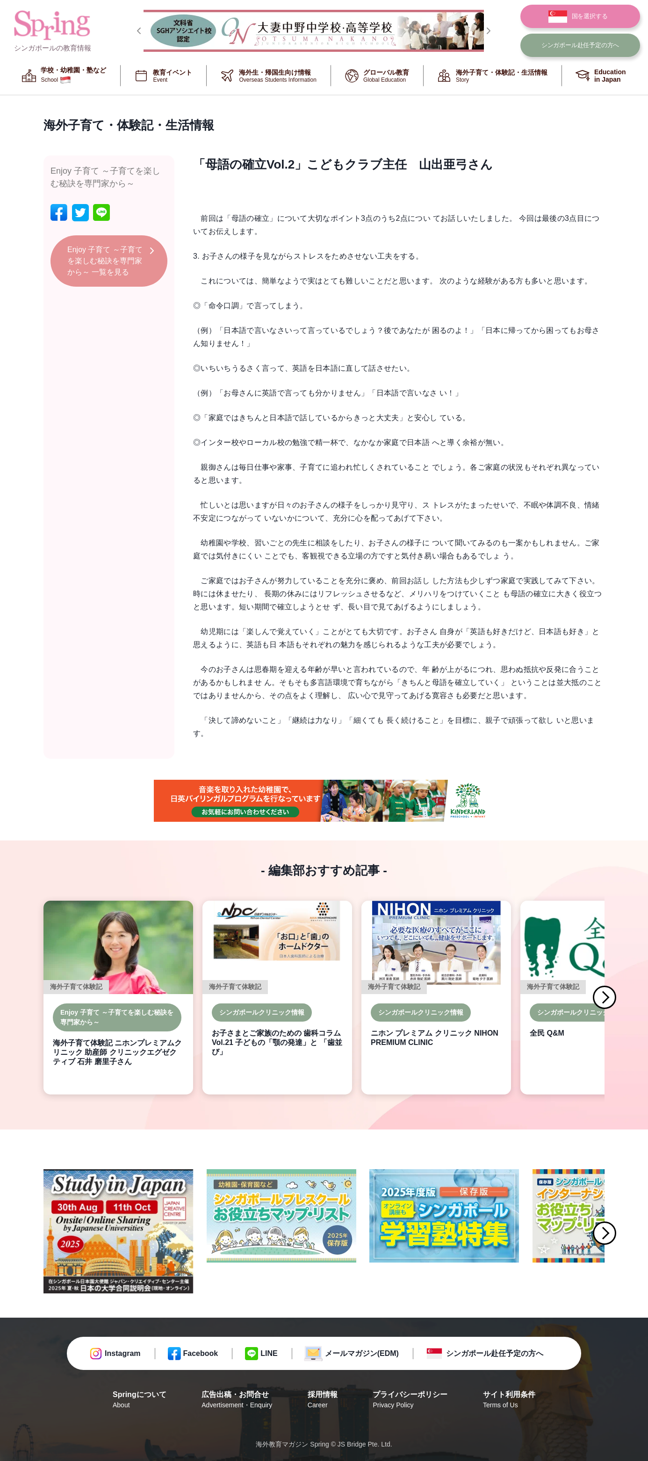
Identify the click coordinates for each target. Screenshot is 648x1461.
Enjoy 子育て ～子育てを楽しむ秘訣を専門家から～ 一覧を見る (105, 261)
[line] (101, 212)
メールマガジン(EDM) (362, 1353)
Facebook (200, 1353)
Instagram (122, 1353)
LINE (268, 1353)
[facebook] (58, 212)
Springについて (139, 1400)
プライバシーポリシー (410, 1400)
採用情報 (323, 1400)
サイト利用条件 (509, 1400)
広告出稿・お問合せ (237, 1400)
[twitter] (80, 212)
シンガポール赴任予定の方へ (494, 1353)
